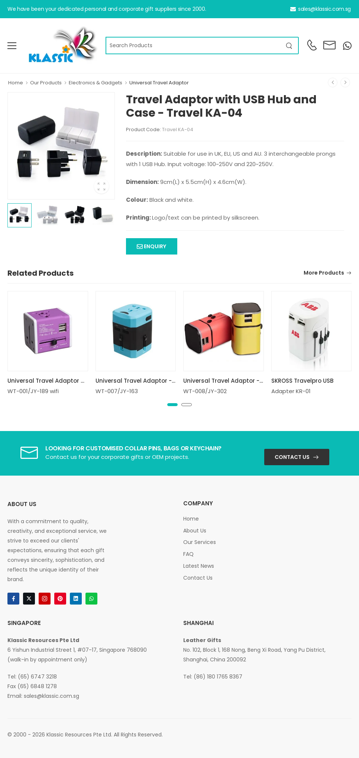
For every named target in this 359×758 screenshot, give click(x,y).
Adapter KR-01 (291, 391)
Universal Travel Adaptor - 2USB (141, 381)
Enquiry (154, 246)
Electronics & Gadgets (95, 82)
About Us (194, 530)
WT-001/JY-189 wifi (33, 391)
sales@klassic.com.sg (320, 9)
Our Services (199, 542)
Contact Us (292, 457)
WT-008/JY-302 (205, 391)
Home (15, 82)
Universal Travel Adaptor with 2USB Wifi (63, 381)
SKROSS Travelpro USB (302, 381)
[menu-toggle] (11, 45)
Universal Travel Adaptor (159, 82)
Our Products (46, 82)
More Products (324, 273)
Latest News (198, 566)
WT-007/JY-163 (117, 391)
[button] (172, 404)
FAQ (188, 554)
